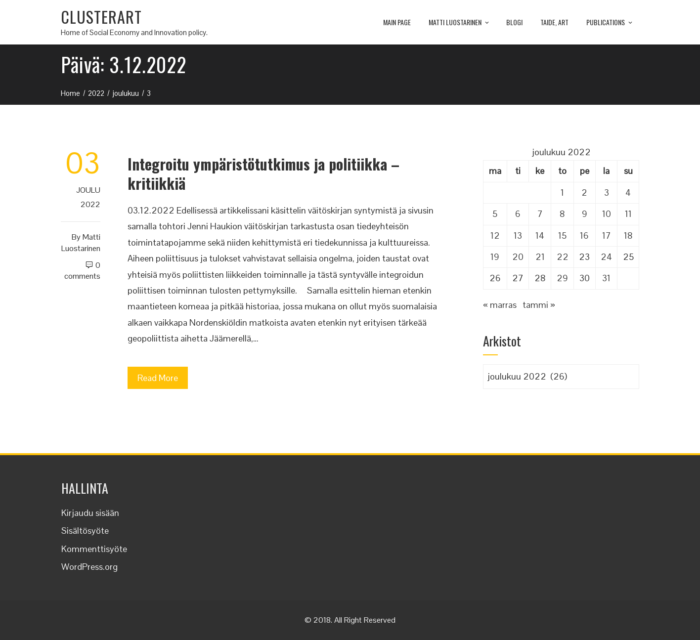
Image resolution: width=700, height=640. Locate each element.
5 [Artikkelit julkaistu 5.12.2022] (494, 213)
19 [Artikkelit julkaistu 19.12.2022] (494, 256)
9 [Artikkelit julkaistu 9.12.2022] (584, 213)
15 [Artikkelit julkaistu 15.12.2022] (562, 235)
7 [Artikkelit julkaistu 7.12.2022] (540, 213)
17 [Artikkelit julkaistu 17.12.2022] (606, 235)
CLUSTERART (101, 16)
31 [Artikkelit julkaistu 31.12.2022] (606, 278)
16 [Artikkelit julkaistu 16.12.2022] (584, 235)
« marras (500, 304)
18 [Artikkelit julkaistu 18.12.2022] (628, 235)
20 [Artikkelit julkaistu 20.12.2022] (518, 256)
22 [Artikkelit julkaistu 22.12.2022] (563, 256)
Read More (157, 378)
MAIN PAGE (397, 22)
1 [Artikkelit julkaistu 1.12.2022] (562, 192)
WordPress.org (89, 566)
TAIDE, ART (554, 22)
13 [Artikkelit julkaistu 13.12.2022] (518, 235)
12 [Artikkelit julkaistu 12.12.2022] (495, 235)
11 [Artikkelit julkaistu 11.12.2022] (628, 213)
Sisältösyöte (85, 530)
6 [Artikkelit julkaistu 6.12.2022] (518, 213)
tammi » (539, 304)
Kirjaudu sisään (90, 512)
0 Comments (82, 271)
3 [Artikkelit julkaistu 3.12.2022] (606, 192)
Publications (610, 22)
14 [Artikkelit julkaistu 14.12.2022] (539, 235)
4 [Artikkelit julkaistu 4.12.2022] (628, 192)
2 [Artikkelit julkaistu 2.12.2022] (584, 192)
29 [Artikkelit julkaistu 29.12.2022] (562, 278)
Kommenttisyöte (94, 549)
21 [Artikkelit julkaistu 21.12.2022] (540, 256)
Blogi (514, 22)
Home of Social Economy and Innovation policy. (134, 32)
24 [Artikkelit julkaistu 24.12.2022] (606, 256)
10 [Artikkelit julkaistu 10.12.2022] (606, 213)
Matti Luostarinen (459, 22)
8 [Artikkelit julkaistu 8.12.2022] (562, 213)
